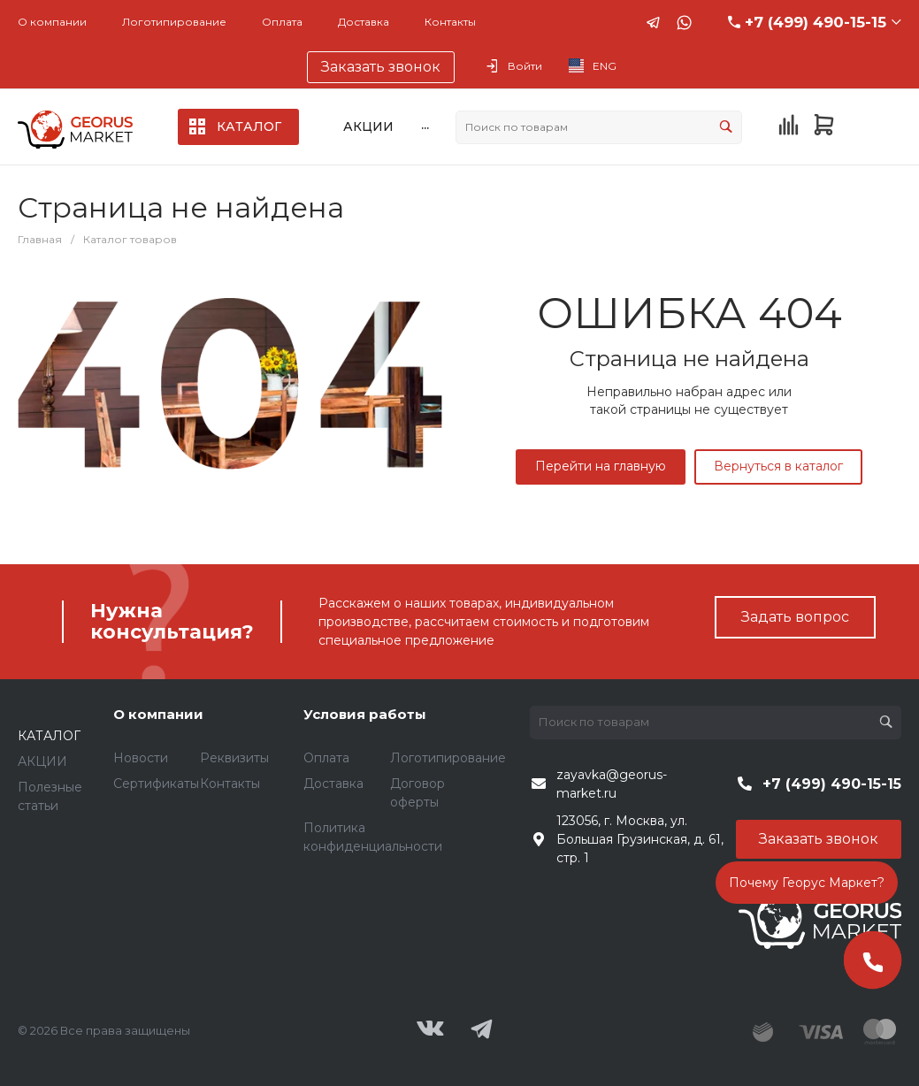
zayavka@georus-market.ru (611, 784)
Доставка (363, 21)
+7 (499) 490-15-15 (815, 22)
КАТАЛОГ (49, 736)
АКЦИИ (42, 761)
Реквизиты (234, 758)
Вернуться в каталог (778, 466)
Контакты (450, 21)
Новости (140, 758)
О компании (52, 21)
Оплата (282, 21)
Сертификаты (156, 784)
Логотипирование (174, 21)
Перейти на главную (600, 466)
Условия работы (364, 714)
